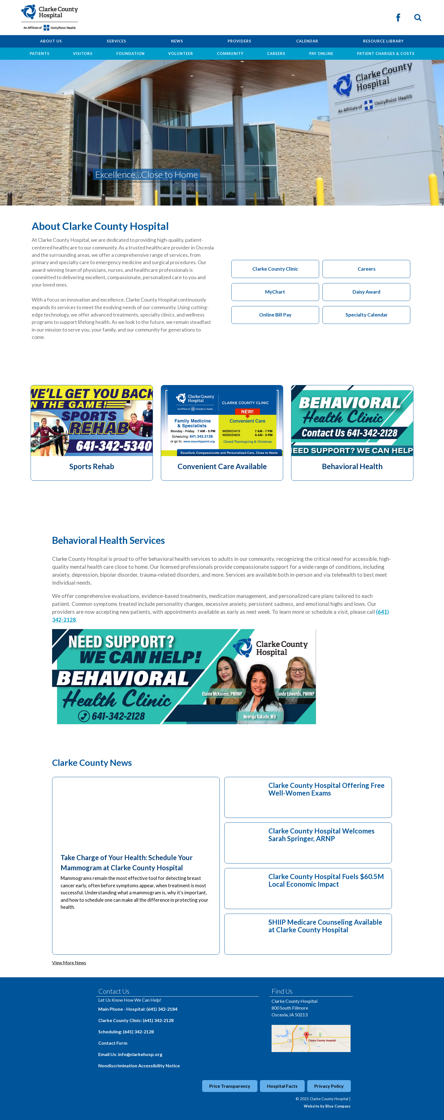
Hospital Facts (282, 1086)
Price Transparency (229, 1086)
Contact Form (112, 1043)
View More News (69, 962)
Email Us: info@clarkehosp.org (130, 1054)
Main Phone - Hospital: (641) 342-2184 (137, 1009)
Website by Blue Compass (327, 1106)
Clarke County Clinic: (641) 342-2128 (136, 1020)
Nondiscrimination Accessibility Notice (139, 1065)
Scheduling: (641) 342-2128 (126, 1031)
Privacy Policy (329, 1086)
